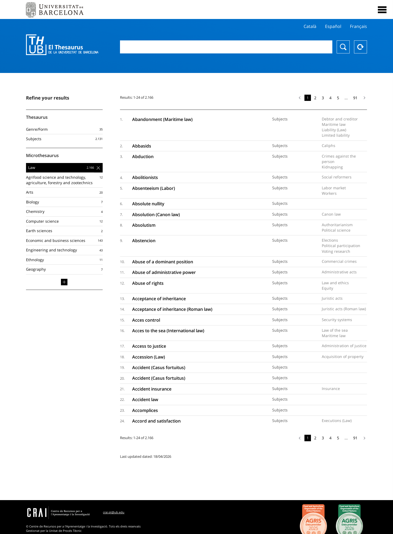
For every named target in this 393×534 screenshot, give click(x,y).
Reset (360, 46)
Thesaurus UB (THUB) (62, 45)
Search (343, 46)
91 (355, 97)
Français (358, 26)
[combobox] (226, 46)
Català (310, 26)
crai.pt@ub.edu (113, 512)
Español (333, 26)
